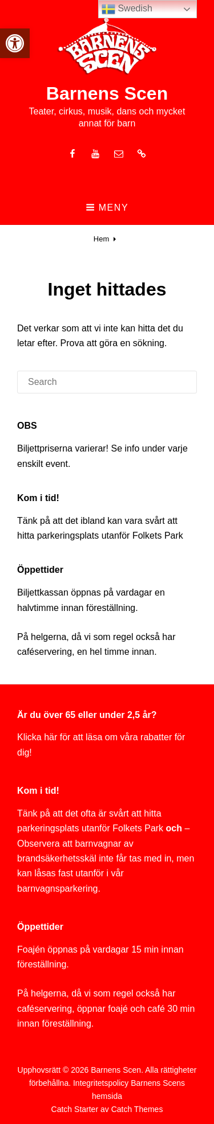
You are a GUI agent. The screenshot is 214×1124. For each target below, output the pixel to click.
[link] (15, 43)
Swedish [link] (127, 9)
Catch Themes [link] (137, 1109)
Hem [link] (101, 239)
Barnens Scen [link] (107, 93)
